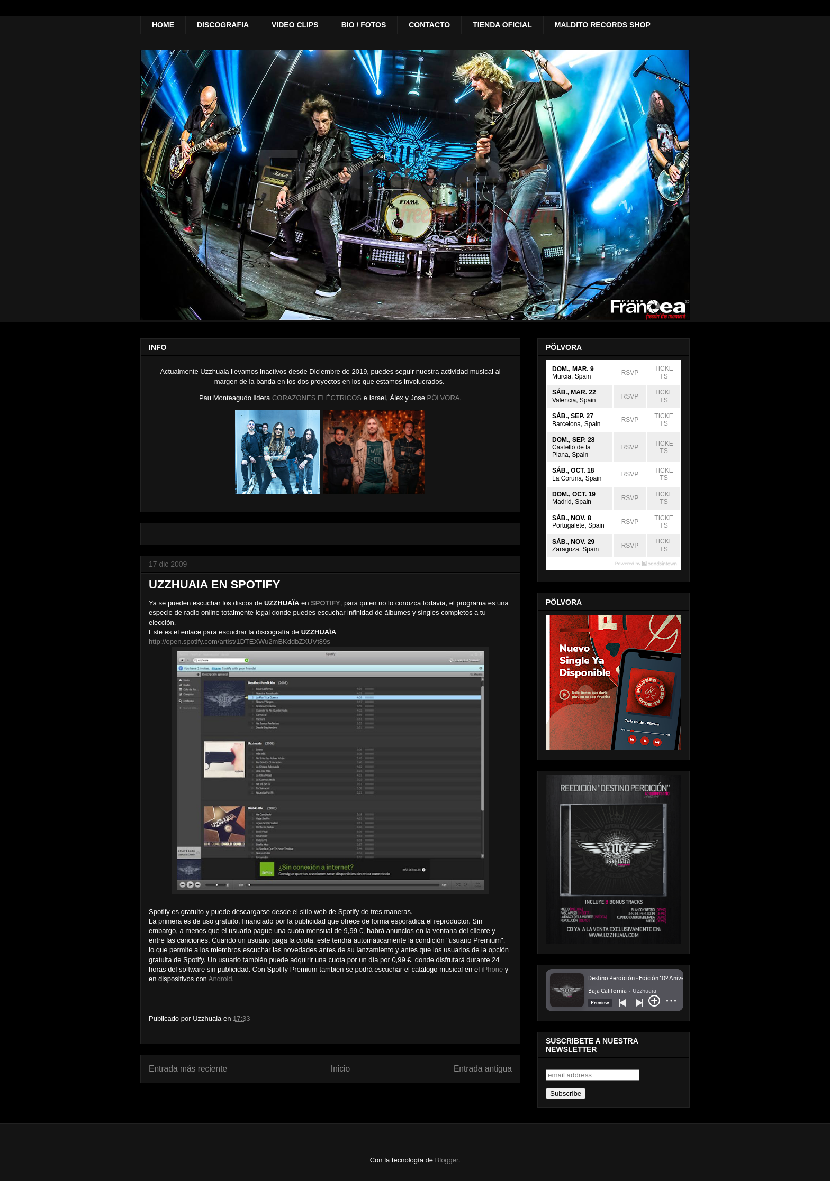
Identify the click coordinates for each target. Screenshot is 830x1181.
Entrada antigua (483, 1068)
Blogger (446, 1160)
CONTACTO (429, 25)
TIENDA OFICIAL (502, 25)
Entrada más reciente (188, 1068)
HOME (163, 25)
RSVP (630, 372)
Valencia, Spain (574, 400)
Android (220, 979)
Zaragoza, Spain (575, 549)
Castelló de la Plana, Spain (571, 451)
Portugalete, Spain (578, 525)
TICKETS (663, 372)
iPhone (492, 969)
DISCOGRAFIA (223, 25)
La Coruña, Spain (576, 478)
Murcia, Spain (571, 376)
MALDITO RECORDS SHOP (603, 25)
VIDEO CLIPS (295, 25)
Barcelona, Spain (576, 424)
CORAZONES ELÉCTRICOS (317, 398)
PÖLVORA (443, 398)
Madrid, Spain (571, 501)
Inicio (340, 1068)
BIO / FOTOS (363, 25)
